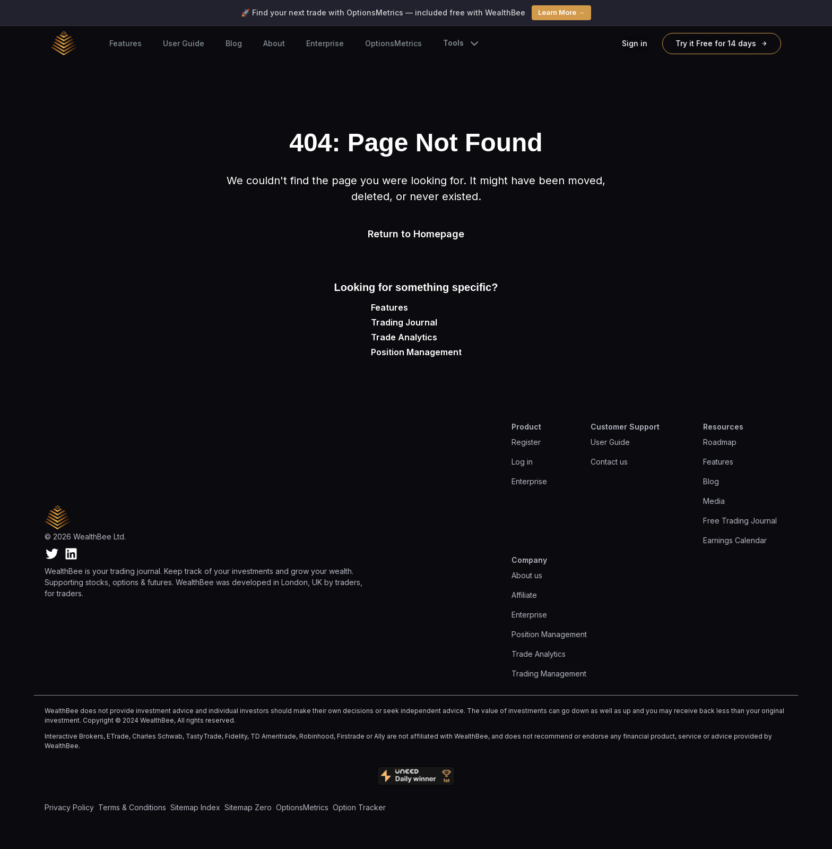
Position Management (416, 352)
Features (125, 43)
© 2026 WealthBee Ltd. (85, 536)
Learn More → (561, 12)
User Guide (183, 43)
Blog (234, 43)
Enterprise (325, 43)
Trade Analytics (404, 337)
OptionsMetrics (393, 43)
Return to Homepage (416, 233)
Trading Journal (404, 322)
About (274, 43)
